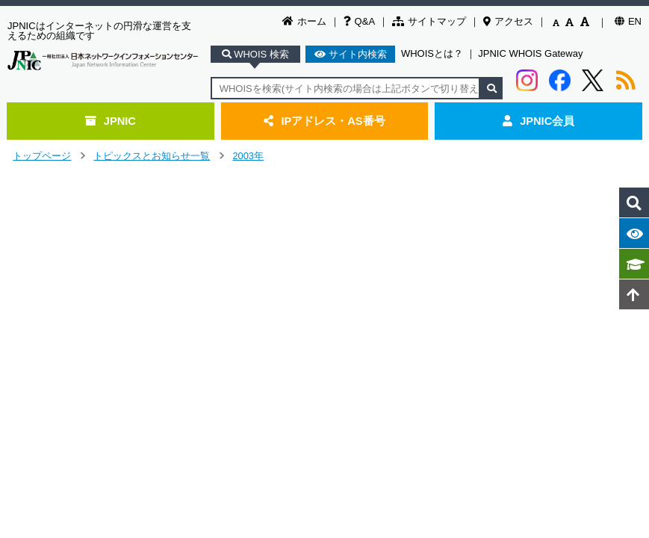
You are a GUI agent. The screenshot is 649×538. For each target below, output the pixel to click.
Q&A (359, 21)
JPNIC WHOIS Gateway (530, 53)
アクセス (508, 21)
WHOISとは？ (432, 53)
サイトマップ (429, 21)
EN (628, 21)
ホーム (304, 21)
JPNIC (110, 121)
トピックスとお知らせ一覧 (151, 155)
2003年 (248, 155)
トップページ (42, 155)
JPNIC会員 (538, 121)
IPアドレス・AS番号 (324, 121)
